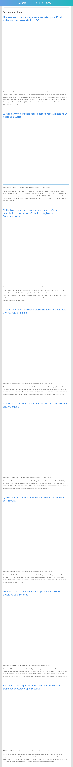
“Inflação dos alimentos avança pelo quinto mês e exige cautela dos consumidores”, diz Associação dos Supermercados (33, 213)
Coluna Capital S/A (47, 91)
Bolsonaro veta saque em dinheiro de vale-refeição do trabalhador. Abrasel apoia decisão (33, 687)
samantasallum (26, 91)
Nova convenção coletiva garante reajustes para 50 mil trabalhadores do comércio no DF (33, 19)
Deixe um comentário (35, 91)
